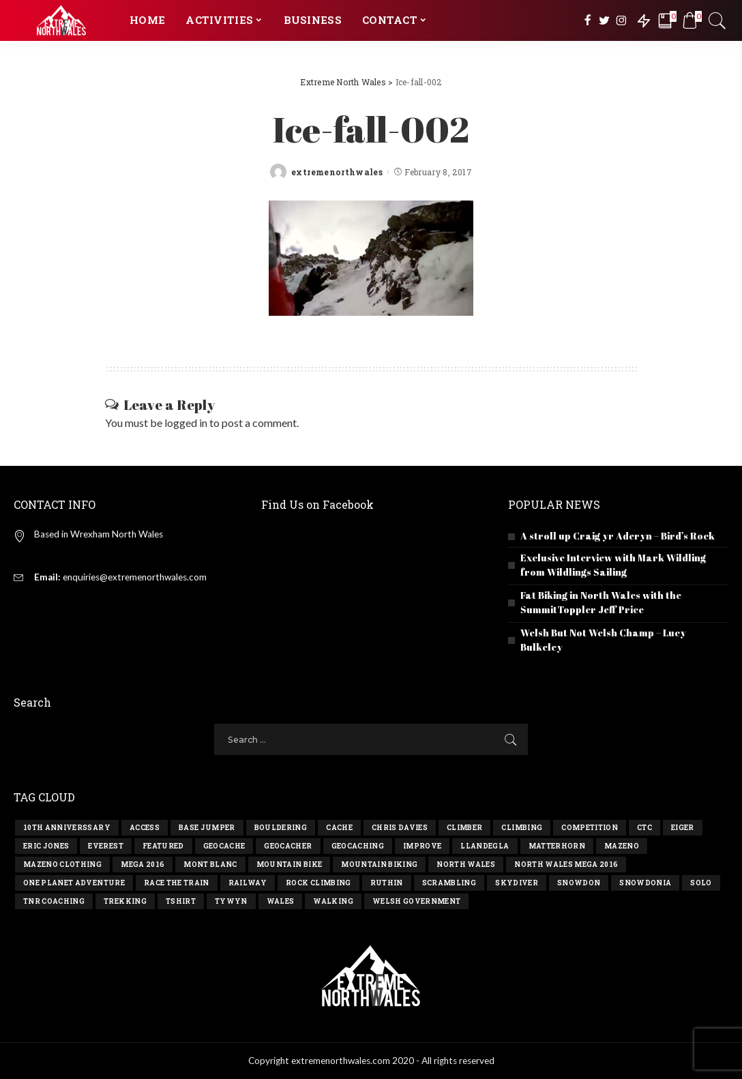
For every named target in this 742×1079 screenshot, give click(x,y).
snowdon (578, 882)
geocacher (288, 846)
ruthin (386, 882)
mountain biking (379, 864)
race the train (176, 882)
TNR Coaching (54, 901)
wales (281, 901)
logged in (185, 422)
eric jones (46, 846)
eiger (682, 827)
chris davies (400, 827)
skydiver (516, 882)
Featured (163, 846)
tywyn (231, 901)
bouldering (280, 827)
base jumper (207, 827)
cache (339, 827)
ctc (644, 827)
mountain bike (289, 864)
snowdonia (645, 882)
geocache (224, 846)
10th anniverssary (66, 827)
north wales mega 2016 (566, 864)
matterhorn (557, 846)
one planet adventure (74, 882)
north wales (465, 864)
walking (333, 901)
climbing (521, 827)
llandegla (484, 846)
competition (589, 827)
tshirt (181, 901)
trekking (125, 901)
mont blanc (210, 864)
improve (422, 846)
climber (464, 827)
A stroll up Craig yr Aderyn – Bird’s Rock (617, 535)
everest (105, 846)
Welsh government (416, 901)
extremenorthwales (337, 172)
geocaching (357, 846)
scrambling (449, 882)
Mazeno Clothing (62, 864)
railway (247, 882)
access (145, 827)
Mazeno (621, 846)
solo (700, 882)
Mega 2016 (142, 864)
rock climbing (318, 882)
